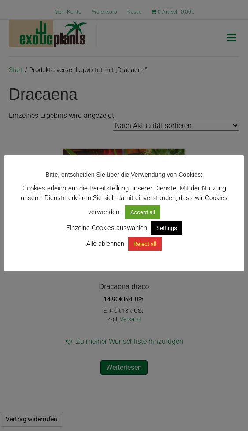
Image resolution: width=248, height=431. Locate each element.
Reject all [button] (144, 244)
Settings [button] (166, 228)
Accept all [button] (142, 212)
